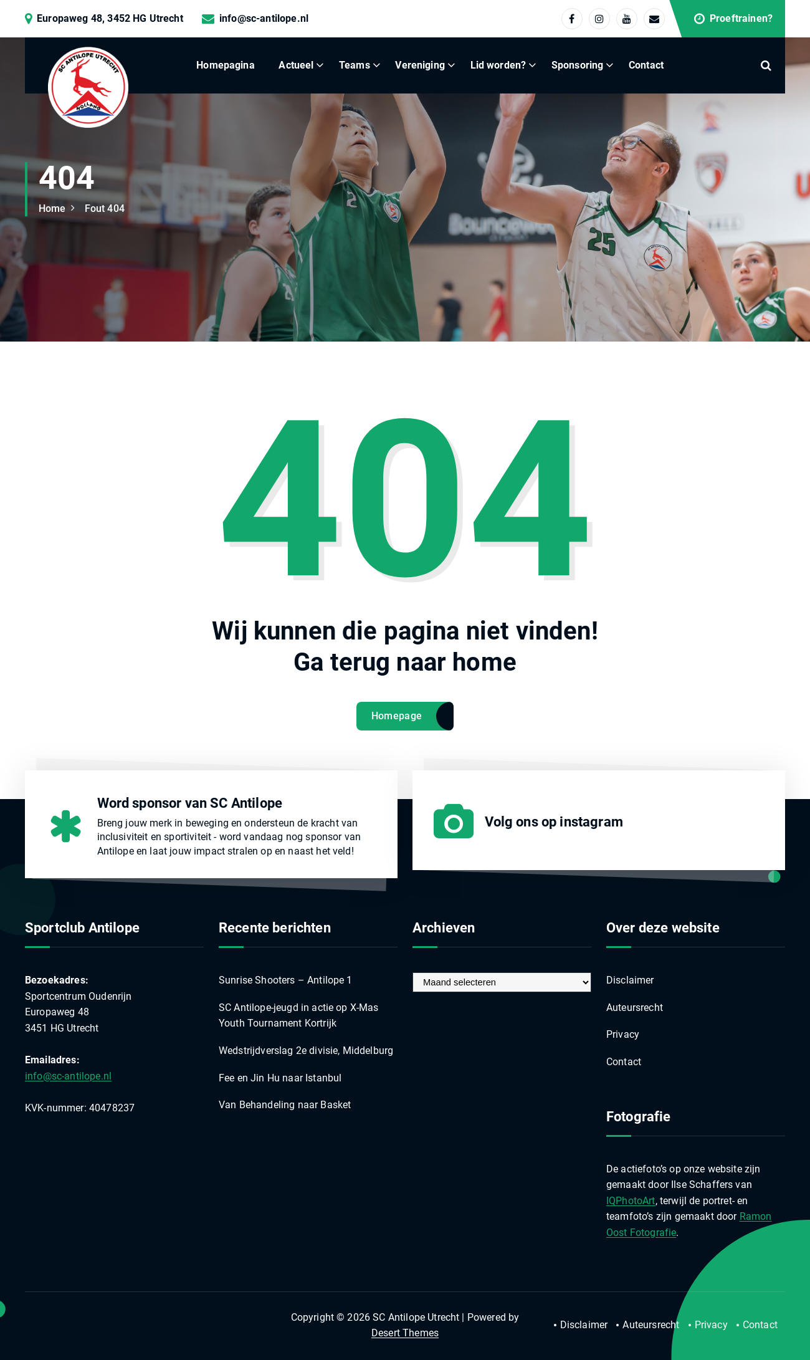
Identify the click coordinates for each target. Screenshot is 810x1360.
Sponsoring (577, 65)
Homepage (396, 716)
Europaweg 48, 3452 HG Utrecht (110, 18)
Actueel (296, 65)
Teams (354, 65)
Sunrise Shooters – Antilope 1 (286, 980)
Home (52, 208)
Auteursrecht (634, 1007)
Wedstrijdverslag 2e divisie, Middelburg (306, 1050)
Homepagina (225, 65)
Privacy (622, 1034)
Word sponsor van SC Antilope (189, 803)
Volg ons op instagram (554, 822)
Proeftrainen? (741, 18)
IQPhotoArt (630, 1201)
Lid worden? (498, 65)
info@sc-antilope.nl (263, 18)
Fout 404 (105, 208)
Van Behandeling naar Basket (285, 1105)
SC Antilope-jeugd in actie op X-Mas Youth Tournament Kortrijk (299, 1016)
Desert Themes (405, 1333)
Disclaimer (630, 980)
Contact (646, 65)
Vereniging (420, 65)
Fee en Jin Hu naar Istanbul (280, 1078)
